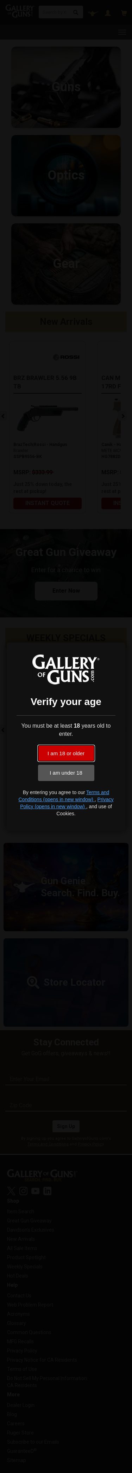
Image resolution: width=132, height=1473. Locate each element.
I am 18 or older (66, 753)
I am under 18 (66, 773)
